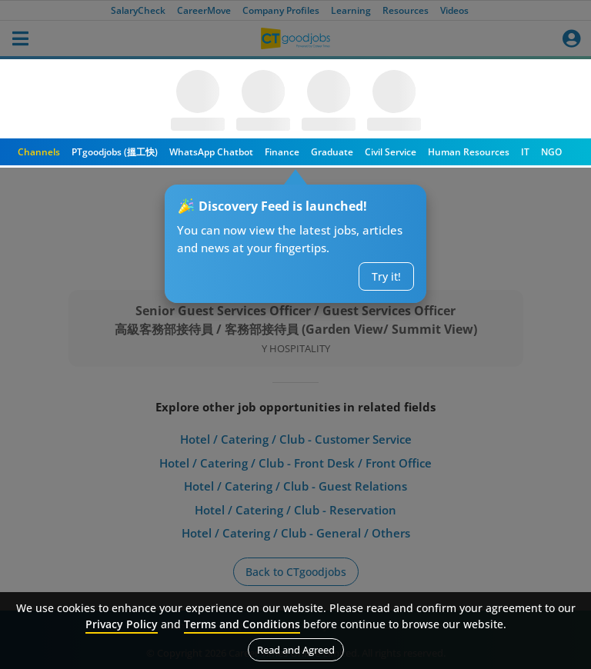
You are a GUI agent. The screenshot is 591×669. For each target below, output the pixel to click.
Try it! (386, 276)
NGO (551, 151)
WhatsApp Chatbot (211, 151)
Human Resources (468, 151)
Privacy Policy (121, 624)
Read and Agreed (296, 650)
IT (525, 151)
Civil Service (390, 151)
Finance (282, 151)
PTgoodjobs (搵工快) (115, 151)
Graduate (332, 151)
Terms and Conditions (242, 624)
